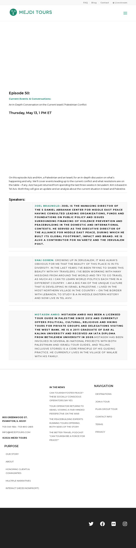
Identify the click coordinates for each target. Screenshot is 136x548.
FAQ (85, 2)
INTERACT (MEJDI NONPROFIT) (22, 488)
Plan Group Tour (106, 409)
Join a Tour (102, 401)
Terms (99, 424)
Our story (12, 454)
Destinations (103, 394)
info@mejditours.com (16, 432)
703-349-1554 (9, 426)
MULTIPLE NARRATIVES (18, 480)
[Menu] (125, 13)
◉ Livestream (120, 2)
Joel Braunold (47, 205)
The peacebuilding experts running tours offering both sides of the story (66, 423)
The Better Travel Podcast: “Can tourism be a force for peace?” (67, 436)
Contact (104, 2)
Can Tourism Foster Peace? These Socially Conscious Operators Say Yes (66, 396)
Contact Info (103, 416)
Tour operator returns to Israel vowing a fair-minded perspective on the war (67, 410)
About (10, 461)
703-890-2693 (25, 426)
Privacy (100, 432)
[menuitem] (85, 3)
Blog (94, 2)
